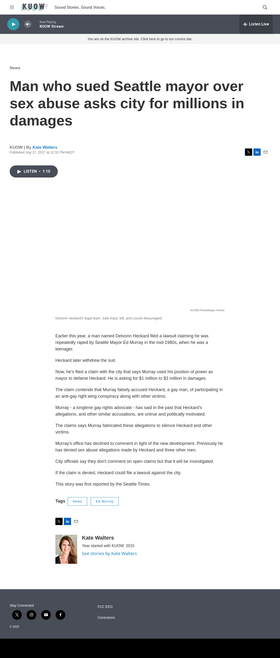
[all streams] (256, 24)
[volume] (28, 24)
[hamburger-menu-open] (11, 7)
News (15, 68)
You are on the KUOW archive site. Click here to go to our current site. (140, 39)
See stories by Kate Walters (109, 553)
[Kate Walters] (66, 549)
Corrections (106, 617)
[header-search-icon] (265, 7)
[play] (13, 24)
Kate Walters (44, 147)
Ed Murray (105, 501)
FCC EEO (104, 607)
